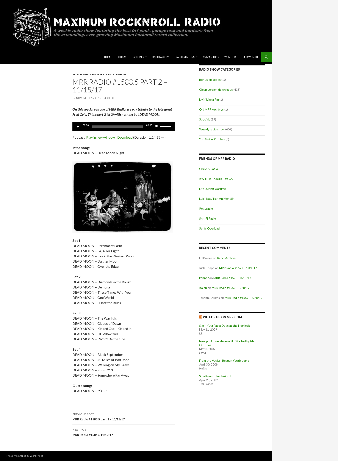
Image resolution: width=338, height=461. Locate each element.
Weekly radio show (111, 74)
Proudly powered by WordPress (24, 455)
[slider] (117, 126)
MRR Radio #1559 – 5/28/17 (230, 288)
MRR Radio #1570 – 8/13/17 (232, 278)
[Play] (78, 126)
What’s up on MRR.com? (223, 317)
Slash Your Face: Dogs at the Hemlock (224, 325)
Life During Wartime (212, 188)
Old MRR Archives (211, 109)
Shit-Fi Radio (207, 218)
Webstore (230, 56)
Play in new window (100, 137)
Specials (138, 56)
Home (107, 56)
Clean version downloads (216, 89)
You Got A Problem (212, 139)
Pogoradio (206, 208)
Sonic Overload (209, 228)
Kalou (203, 288)
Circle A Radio (208, 169)
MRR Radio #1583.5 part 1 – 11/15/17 (123, 416)
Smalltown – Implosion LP (216, 376)
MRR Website (250, 56)
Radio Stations (185, 56)
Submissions (211, 56)
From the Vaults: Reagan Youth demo (224, 360)
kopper (204, 278)
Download (125, 137)
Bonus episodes (84, 74)
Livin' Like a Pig (209, 99)
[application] (123, 126)
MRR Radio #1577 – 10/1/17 (238, 268)
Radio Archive (161, 56)
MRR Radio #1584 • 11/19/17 (123, 432)
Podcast (122, 56)
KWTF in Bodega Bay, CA (216, 179)
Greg (110, 98)
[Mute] (157, 126)
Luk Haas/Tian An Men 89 (216, 198)
